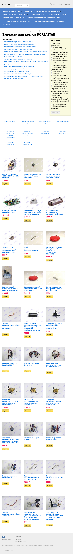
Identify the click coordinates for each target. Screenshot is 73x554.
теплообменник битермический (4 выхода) (59, 98)
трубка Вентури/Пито (59, 105)
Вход (60, 4)
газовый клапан (56, 47)
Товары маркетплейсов (11, 11)
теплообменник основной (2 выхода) (60, 102)
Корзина (18, 539)
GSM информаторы (38, 15)
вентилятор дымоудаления (55, 44)
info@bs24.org (6, 540)
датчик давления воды (59, 56)
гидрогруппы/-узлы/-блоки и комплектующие (59, 50)
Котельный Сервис (7, 31)
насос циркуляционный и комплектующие (60, 80)
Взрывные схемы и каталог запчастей (49, 21)
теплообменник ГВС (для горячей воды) (59, 94)
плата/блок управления (59, 82)
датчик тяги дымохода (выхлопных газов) (59, 68)
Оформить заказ (20, 541)
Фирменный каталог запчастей (14, 15)
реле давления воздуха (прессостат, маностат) (59, 87)
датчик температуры (58, 66)
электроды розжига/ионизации (58, 107)
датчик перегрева (57, 58)
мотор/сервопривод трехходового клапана (58, 76)
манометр (55, 73)
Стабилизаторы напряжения (13, 18)
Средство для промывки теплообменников (44, 18)
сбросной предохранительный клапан (60, 91)
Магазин (18, 536)
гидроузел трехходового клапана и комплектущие (59, 53)
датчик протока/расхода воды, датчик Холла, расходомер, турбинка (59, 62)
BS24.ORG (6, 5)
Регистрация (66, 4)
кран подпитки (56, 71)
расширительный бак (58, 84)
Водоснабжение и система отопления (17, 21)
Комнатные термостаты (57, 15)
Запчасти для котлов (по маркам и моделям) (42, 11)
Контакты (6, 24)
